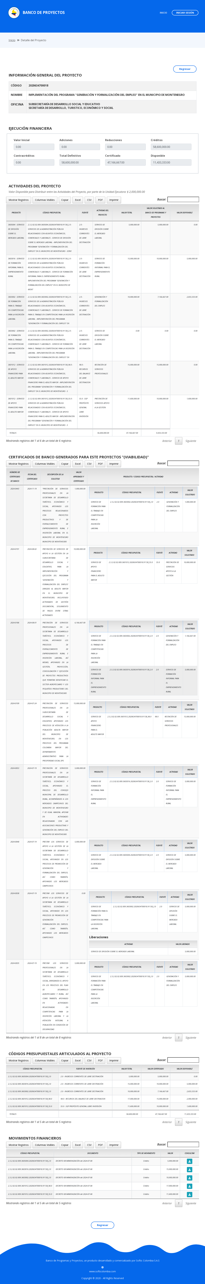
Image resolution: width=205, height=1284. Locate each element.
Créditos (157, 140)
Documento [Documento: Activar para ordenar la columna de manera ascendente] (92, 1153)
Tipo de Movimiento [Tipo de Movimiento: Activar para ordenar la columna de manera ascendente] (146, 1153)
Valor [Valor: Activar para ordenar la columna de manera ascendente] (170, 1153)
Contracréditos (24, 156)
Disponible (158, 156)
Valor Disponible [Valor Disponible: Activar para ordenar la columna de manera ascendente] (184, 212)
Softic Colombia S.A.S (147, 1260)
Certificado (112, 156)
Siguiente (191, 441)
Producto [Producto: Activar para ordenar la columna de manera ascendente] (16, 212)
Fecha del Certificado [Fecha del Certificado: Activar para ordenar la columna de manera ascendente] (32, 476)
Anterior (167, 441)
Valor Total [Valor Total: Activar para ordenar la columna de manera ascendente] (126, 212)
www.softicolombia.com (102, 1271)
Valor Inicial (22, 140)
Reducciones (113, 140)
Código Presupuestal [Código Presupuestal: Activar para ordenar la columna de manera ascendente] (32, 1068)
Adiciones (65, 140)
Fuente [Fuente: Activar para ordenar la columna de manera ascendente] (85, 212)
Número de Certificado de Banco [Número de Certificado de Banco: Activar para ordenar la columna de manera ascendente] (15, 476)
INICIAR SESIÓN (185, 12)
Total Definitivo (70, 156)
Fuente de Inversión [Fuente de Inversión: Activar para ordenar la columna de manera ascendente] (85, 1068)
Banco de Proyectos (44, 13)
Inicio (12, 40)
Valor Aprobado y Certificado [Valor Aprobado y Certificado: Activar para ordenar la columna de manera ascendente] (78, 476)
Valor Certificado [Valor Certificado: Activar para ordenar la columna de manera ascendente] (156, 1068)
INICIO (164, 12)
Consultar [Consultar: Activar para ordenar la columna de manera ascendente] (189, 1153)
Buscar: (178, 199)
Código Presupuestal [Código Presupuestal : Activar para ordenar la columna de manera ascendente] (30, 1153)
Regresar (184, 69)
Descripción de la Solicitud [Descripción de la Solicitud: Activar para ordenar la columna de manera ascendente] (55, 476)
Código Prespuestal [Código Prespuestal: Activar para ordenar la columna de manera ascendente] (52, 212)
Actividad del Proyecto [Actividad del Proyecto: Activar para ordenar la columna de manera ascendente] (103, 212)
